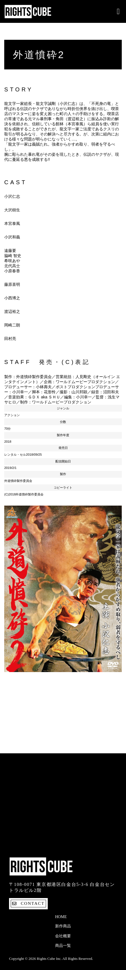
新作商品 (63, 926)
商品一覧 (63, 945)
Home (61, 917)
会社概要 (63, 936)
